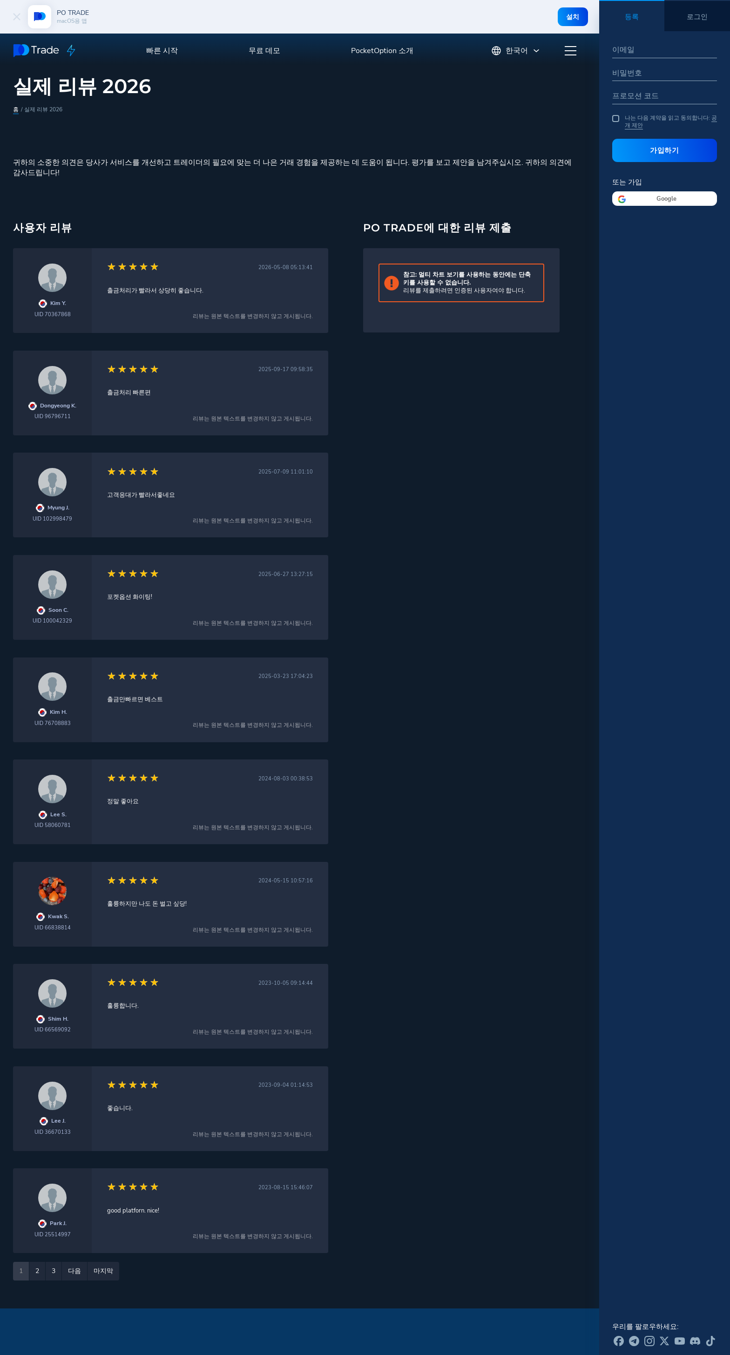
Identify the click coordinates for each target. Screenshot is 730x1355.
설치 (572, 17)
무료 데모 (264, 51)
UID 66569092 (52, 1029)
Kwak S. (58, 916)
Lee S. (58, 814)
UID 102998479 (52, 518)
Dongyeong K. (58, 405)
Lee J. (58, 1121)
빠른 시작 (162, 51)
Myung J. (58, 507)
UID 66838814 (52, 927)
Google (666, 199)
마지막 (103, 1271)
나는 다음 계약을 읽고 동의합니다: (664, 121)
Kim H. (58, 712)
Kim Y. (58, 303)
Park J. (58, 1223)
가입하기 (664, 150)
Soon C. (58, 610)
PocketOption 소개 (382, 51)
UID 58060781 (52, 825)
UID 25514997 (52, 1234)
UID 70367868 (52, 314)
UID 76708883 (52, 723)
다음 (74, 1271)
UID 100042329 (52, 620)
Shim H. (58, 1019)
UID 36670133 (52, 1132)
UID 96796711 (52, 416)
